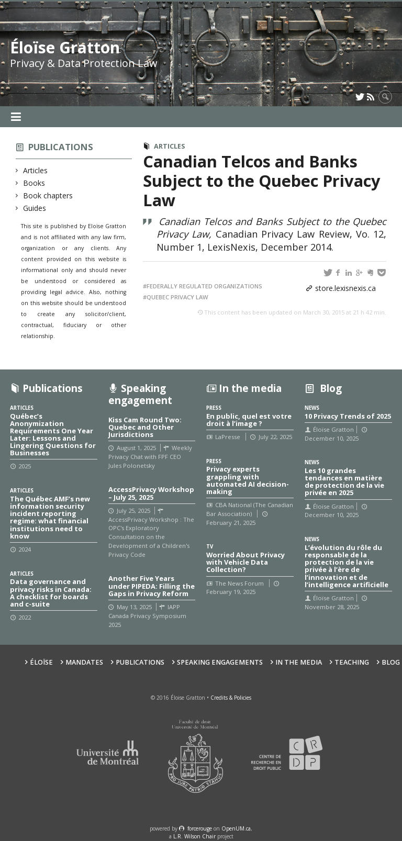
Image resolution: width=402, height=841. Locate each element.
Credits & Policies (230, 697)
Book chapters (48, 195)
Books (34, 183)
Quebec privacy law (177, 297)
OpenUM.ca (236, 828)
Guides (35, 208)
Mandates (84, 662)
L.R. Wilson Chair (194, 836)
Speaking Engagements (220, 662)
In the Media (298, 662)
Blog (391, 662)
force (199, 828)
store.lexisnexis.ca (345, 288)
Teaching (351, 662)
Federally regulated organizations (204, 286)
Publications (60, 147)
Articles (36, 170)
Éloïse (41, 662)
